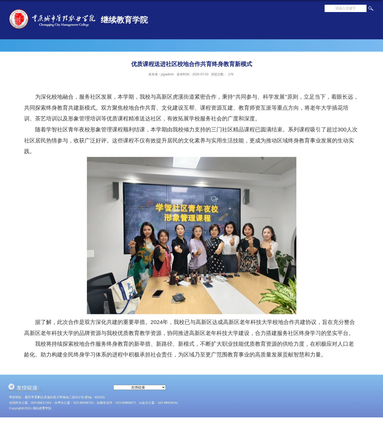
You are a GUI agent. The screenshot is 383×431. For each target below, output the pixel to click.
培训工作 (240, 45)
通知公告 (163, 45)
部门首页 (57, 45)
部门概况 (94, 45)
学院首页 (24, 45)
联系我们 (355, 45)
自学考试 (280, 45)
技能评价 (319, 45)
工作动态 (130, 45)
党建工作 (200, 45)
